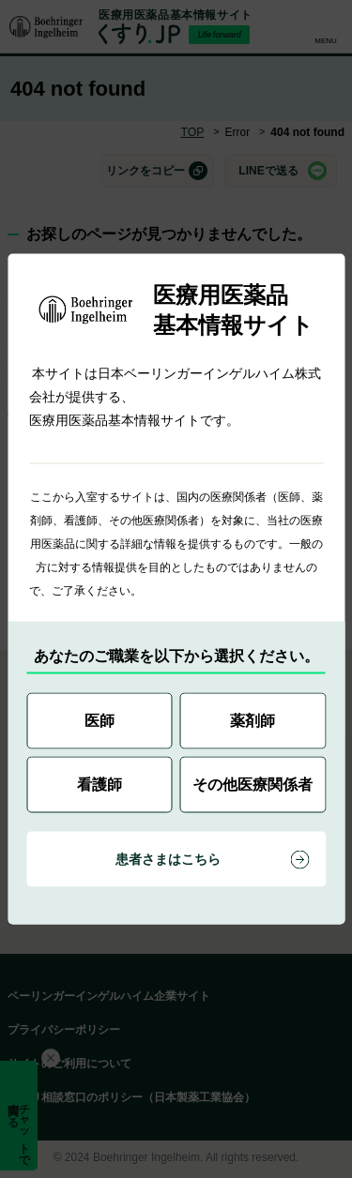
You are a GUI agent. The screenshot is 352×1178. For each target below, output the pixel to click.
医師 (99, 721)
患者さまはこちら (168, 859)
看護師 (99, 785)
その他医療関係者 (252, 785)
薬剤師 (252, 721)
